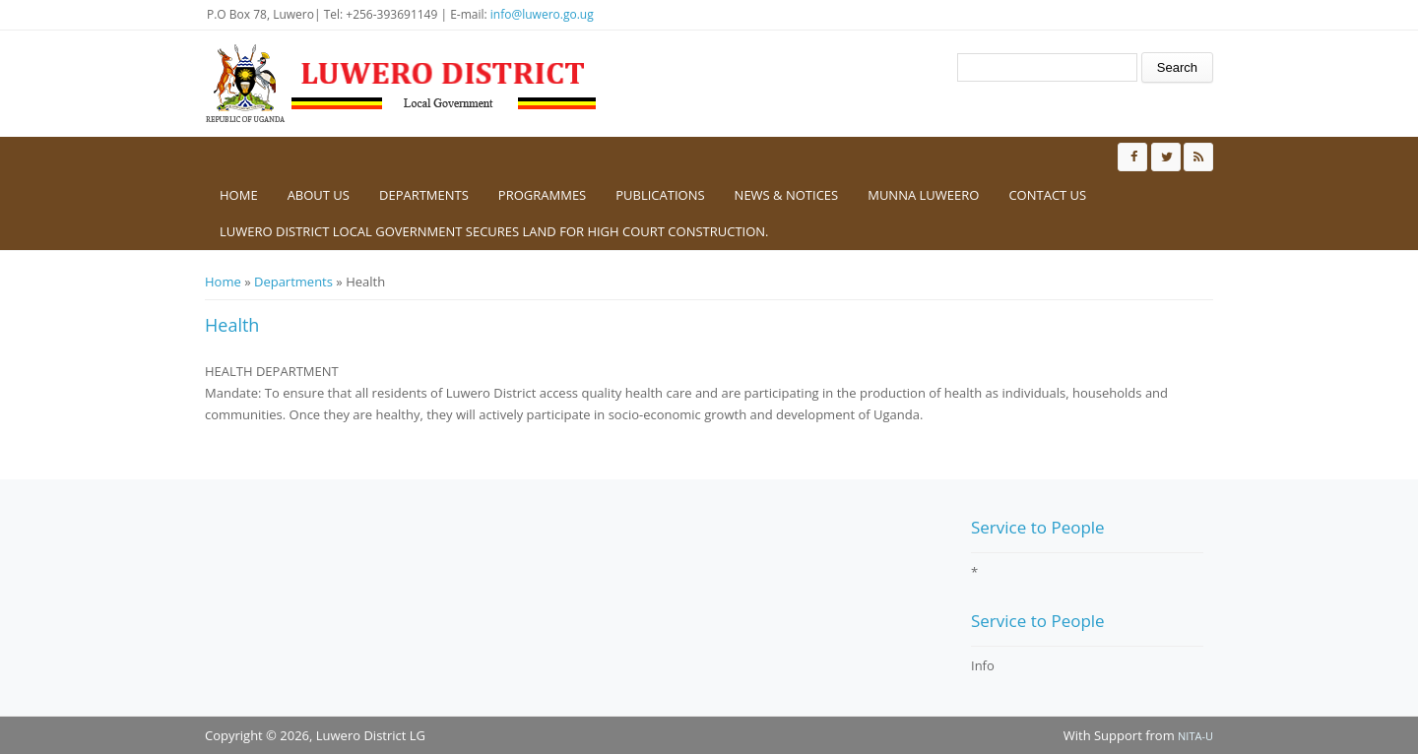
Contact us (1047, 195)
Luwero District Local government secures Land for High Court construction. (494, 231)
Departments (424, 195)
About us (319, 195)
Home (239, 195)
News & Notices (787, 195)
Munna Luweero (923, 195)
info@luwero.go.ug (542, 14)
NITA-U (1195, 735)
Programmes (542, 195)
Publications (659, 195)
